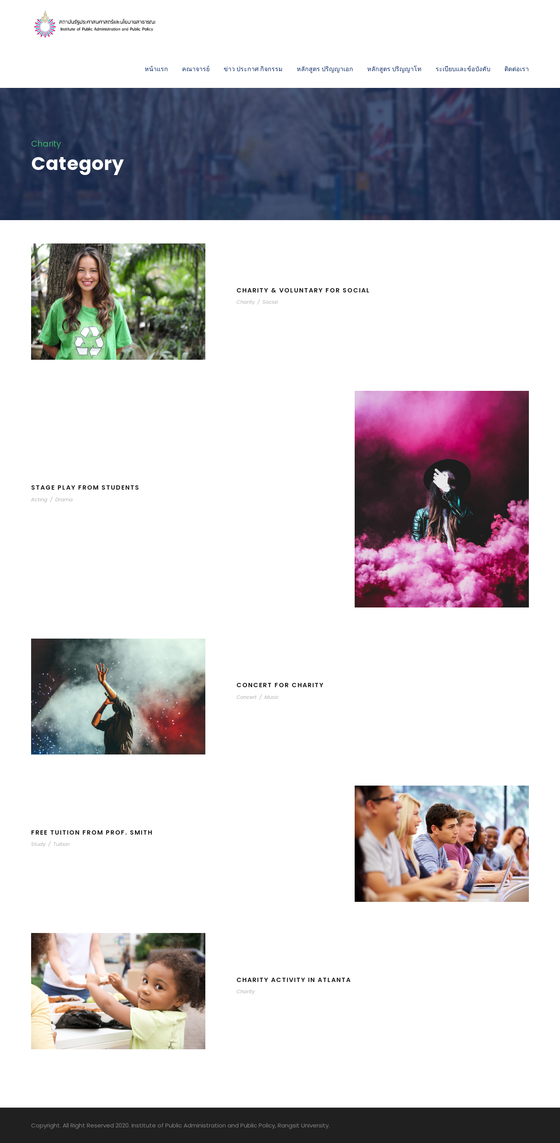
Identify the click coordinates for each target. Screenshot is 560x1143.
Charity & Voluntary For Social (303, 290)
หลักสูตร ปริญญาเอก (325, 69)
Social (270, 302)
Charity (245, 302)
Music (271, 697)
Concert (246, 697)
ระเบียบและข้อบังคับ (463, 69)
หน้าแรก (156, 69)
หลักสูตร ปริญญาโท (394, 69)
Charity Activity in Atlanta (293, 979)
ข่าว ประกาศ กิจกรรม (253, 69)
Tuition (61, 844)
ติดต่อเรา (516, 69)
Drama (64, 499)
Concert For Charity (280, 685)
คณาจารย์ (196, 69)
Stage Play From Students (85, 487)
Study (38, 844)
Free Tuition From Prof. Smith (92, 832)
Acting (39, 499)
